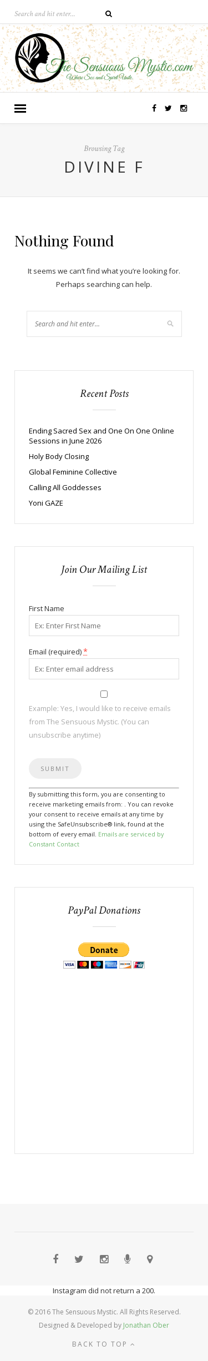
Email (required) (58, 651)
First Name (46, 608)
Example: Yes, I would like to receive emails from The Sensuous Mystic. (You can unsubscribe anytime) (100, 721)
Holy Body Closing (59, 456)
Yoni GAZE (46, 503)
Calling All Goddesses (65, 487)
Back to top (104, 1344)
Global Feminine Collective (73, 472)
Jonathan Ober (146, 1325)
